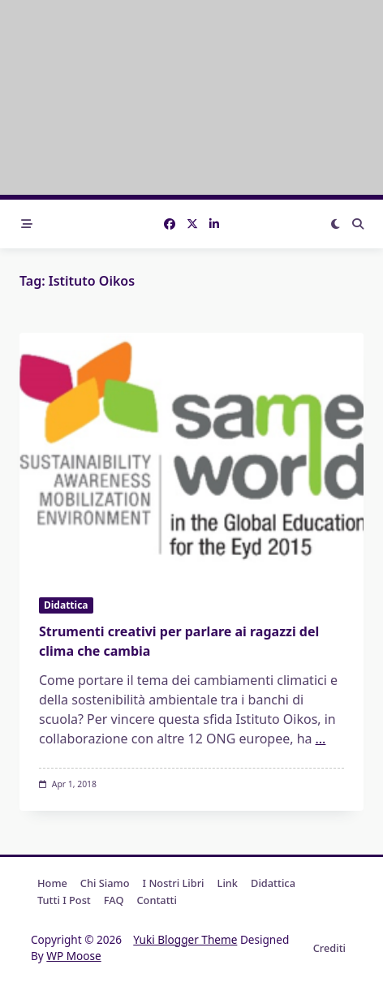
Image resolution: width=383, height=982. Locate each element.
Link (227, 883)
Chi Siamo (105, 883)
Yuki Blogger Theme (185, 939)
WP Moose (73, 955)
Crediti (329, 948)
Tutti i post (64, 900)
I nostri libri (173, 883)
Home (52, 883)
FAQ (114, 900)
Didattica (66, 605)
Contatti (156, 900)
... (321, 738)
